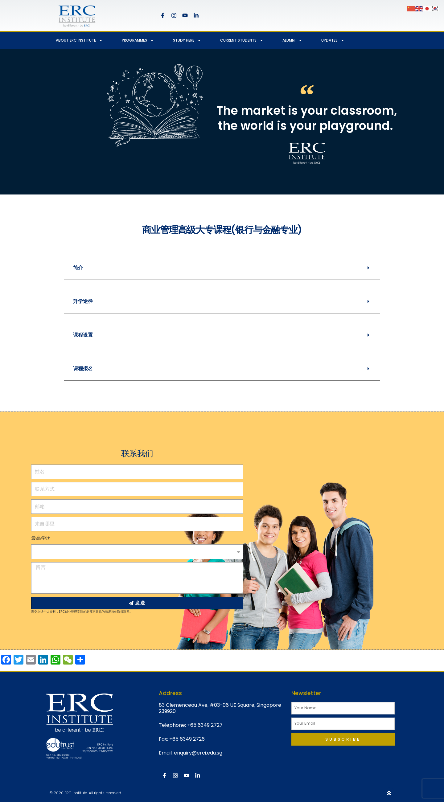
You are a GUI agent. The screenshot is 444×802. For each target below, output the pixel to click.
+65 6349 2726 (187, 739)
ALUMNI (292, 40)
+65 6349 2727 (205, 725)
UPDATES (332, 40)
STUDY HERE (187, 40)
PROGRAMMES (138, 40)
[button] (222, 268)
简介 (78, 268)
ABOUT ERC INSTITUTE (79, 40)
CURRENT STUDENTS (241, 40)
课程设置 (83, 335)
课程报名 (83, 368)
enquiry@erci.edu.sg (198, 752)
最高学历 (41, 538)
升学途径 (83, 301)
